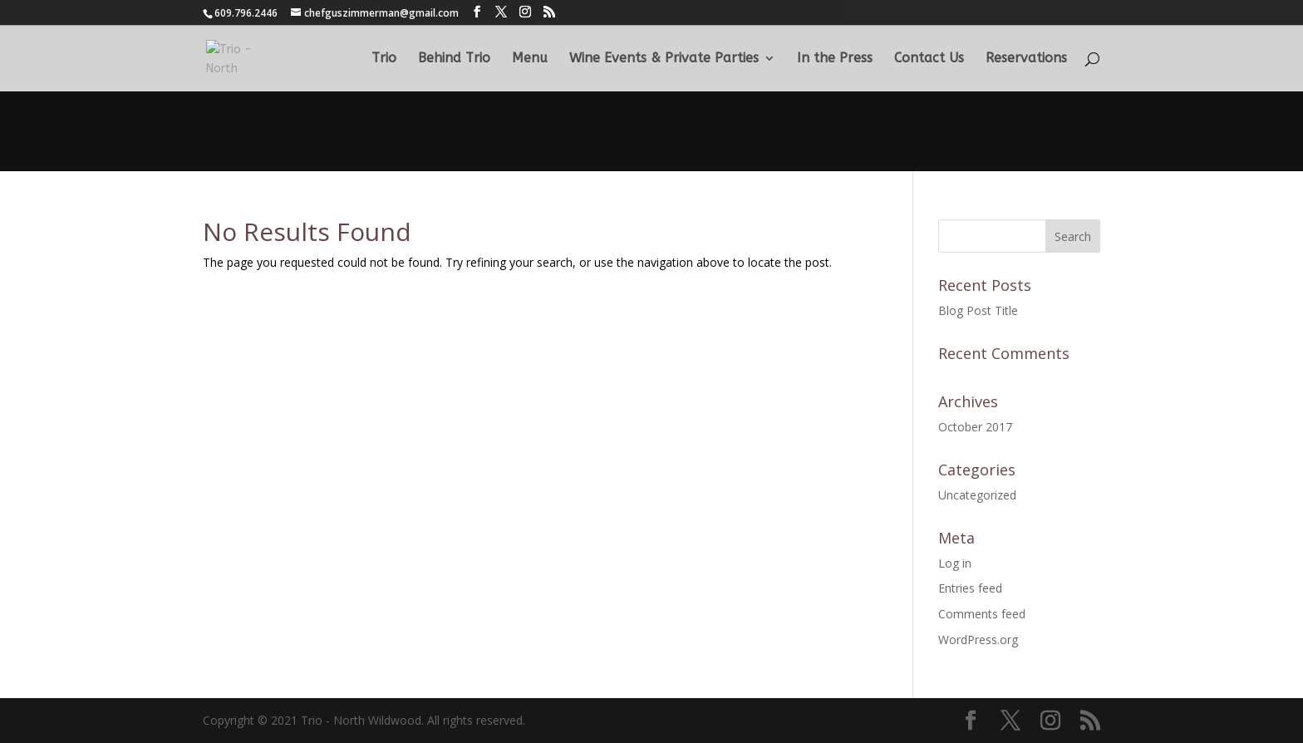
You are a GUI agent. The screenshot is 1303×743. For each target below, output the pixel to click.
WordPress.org (978, 639)
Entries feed (970, 588)
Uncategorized (977, 495)
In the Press (835, 59)
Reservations (1026, 59)
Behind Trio (454, 59)
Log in (954, 563)
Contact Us (929, 59)
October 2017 (975, 427)
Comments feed (981, 614)
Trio (383, 59)
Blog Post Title (978, 310)
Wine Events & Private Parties (664, 59)
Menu (530, 59)
